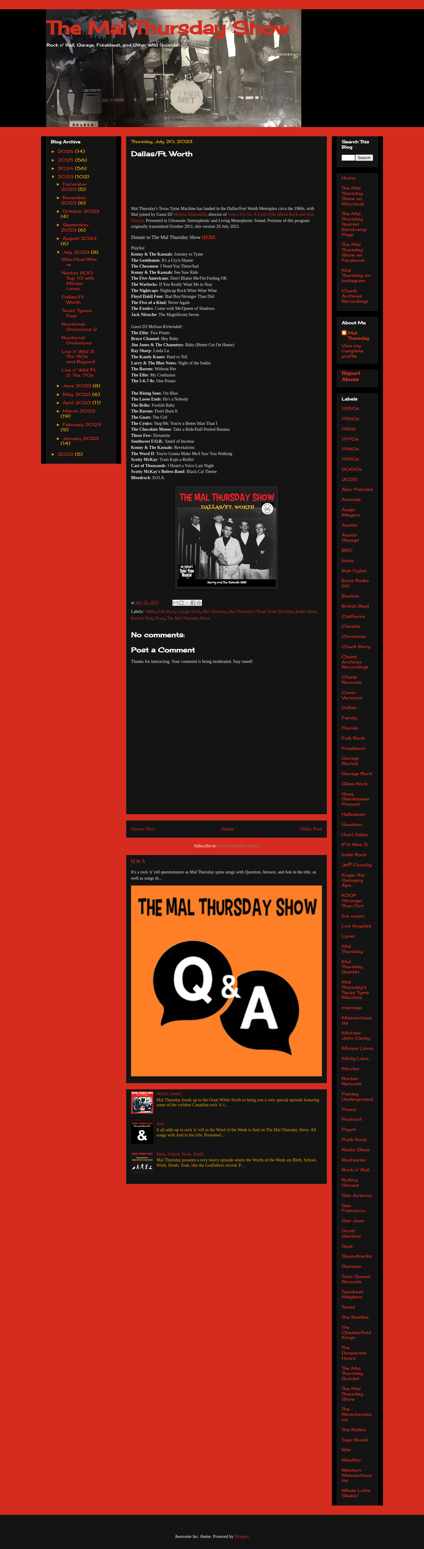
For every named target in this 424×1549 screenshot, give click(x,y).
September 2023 (75, 227)
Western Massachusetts (357, 1475)
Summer (351, 1266)
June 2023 (78, 385)
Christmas (354, 636)
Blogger (241, 1536)
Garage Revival (350, 760)
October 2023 (81, 211)
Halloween (354, 814)
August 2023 (80, 238)
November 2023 (74, 200)
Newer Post (143, 829)
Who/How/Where (79, 262)
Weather (351, 1459)
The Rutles (354, 1429)
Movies (350, 1068)
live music (353, 915)
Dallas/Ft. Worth (73, 299)
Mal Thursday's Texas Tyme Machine (260, 611)
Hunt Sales (355, 834)
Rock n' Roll (142, 618)
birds (348, 560)
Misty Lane (355, 1058)
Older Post (311, 829)
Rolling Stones (350, 1182)
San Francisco (353, 1208)
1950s (350, 408)
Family (349, 717)
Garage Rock (189, 611)
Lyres (348, 936)
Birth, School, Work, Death (180, 1154)
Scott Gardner (351, 1233)
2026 (66, 151)
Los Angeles (356, 925)
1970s (350, 439)
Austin (349, 525)
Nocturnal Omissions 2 (79, 326)
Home (227, 829)
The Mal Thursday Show (167, 27)
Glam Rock (355, 783)
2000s (352, 469)
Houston (352, 824)
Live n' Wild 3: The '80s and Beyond (78, 356)
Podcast (351, 1119)
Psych (349, 1129)
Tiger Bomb (355, 1439)
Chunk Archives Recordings (355, 296)
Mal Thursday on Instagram (356, 275)
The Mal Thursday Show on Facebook (353, 252)
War (346, 1449)
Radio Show (305, 611)
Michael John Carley (356, 1035)
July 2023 (77, 252)
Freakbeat (353, 748)
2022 (66, 454)
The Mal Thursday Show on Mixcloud (353, 195)
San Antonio (357, 1195)
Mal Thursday (214, 611)
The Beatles (355, 1317)
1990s (350, 459)
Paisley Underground (357, 1096)
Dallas (349, 707)
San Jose (353, 1220)
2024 (66, 168)
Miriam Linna (357, 1048)
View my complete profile (353, 351)
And (160, 1124)
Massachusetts (357, 1020)
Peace (349, 1109)
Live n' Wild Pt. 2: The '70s (79, 372)
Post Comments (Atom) (238, 846)
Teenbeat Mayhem (352, 1294)
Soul (347, 1246)
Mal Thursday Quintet (352, 967)
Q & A (138, 861)
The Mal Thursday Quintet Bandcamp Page (354, 224)
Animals (351, 499)
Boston (350, 595)
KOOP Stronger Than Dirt (352, 900)
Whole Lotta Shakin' (356, 1493)
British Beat (355, 606)
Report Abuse (351, 376)
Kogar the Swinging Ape (353, 880)
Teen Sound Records (356, 1279)
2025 (66, 159)
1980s (350, 448)
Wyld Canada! (169, 1093)
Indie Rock (354, 854)
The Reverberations (357, 1414)
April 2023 (78, 402)
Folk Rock (166, 611)
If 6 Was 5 (355, 844)
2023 (66, 176)
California (353, 616)
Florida (350, 727)
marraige (352, 1007)
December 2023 (74, 186)
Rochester (354, 1159)
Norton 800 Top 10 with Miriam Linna (78, 280)
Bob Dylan (354, 570)
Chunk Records (351, 679)
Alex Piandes (357, 489)
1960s (150, 611)
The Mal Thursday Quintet (352, 1373)
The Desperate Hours (354, 1353)
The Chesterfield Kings (356, 1332)
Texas (160, 618)
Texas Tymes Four (77, 313)
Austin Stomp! (350, 537)
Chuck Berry (356, 646)
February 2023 (82, 424)
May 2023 (77, 394)
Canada (351, 626)
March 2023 (79, 410)
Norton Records (351, 1081)
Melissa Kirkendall (189, 214)
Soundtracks (357, 1256)
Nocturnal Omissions (77, 340)
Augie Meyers (351, 512)
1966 (349, 428)
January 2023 (81, 438)
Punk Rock (354, 1139)
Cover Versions (352, 695)
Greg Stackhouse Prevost (355, 799)
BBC (347, 550)
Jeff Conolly (357, 864)
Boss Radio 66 (355, 583)
